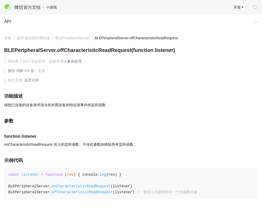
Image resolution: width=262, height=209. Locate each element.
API (7, 21)
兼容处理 (74, 61)
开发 (237, 7)
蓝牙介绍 (31, 80)
